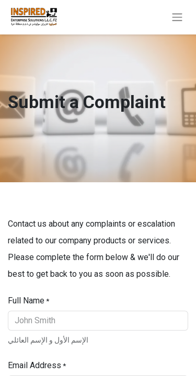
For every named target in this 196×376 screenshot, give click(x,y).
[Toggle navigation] (177, 17)
